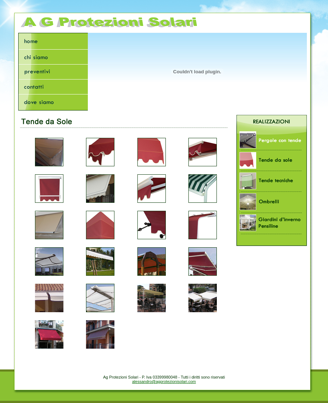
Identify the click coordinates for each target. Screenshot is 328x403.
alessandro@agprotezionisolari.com (164, 381)
